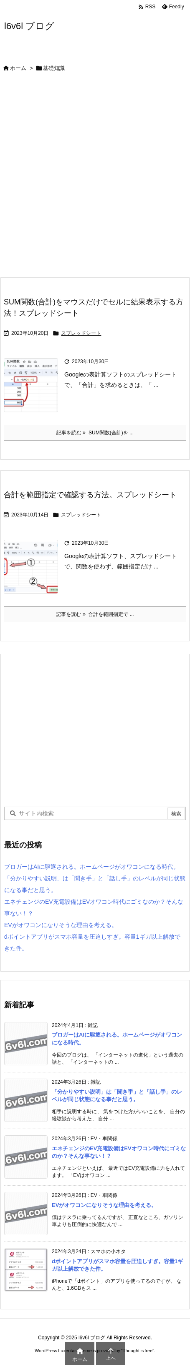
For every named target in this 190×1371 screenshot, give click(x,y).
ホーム (18, 68)
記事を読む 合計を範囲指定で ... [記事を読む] (95, 614)
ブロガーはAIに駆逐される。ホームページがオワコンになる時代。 (91, 866)
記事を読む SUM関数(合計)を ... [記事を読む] (95, 433)
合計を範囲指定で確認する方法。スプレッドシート (90, 495)
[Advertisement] (95, 178)
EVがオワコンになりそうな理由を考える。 (60, 925)
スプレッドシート (81, 333)
